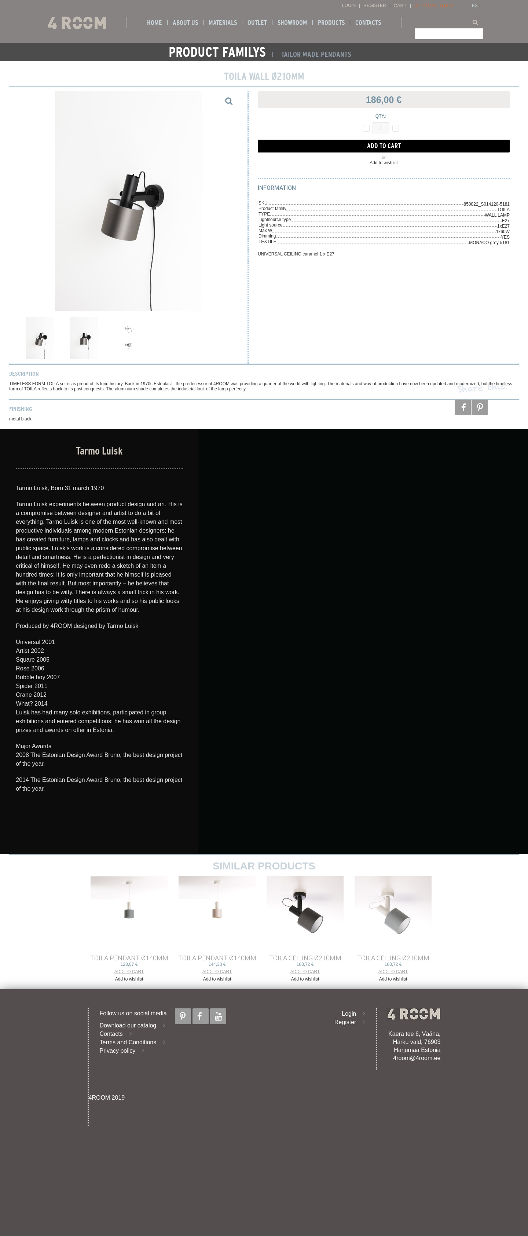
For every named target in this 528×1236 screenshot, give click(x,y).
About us (185, 22)
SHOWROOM (292, 22)
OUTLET (257, 22)
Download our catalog (128, 1025)
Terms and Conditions (128, 1042)
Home (154, 22)
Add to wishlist (384, 162)
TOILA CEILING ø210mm (305, 958)
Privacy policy (118, 1051)
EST (476, 6)
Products (331, 22)
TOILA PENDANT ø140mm (129, 958)
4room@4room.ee (416, 1058)
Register (374, 6)
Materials (223, 22)
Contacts (368, 22)
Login (349, 6)
